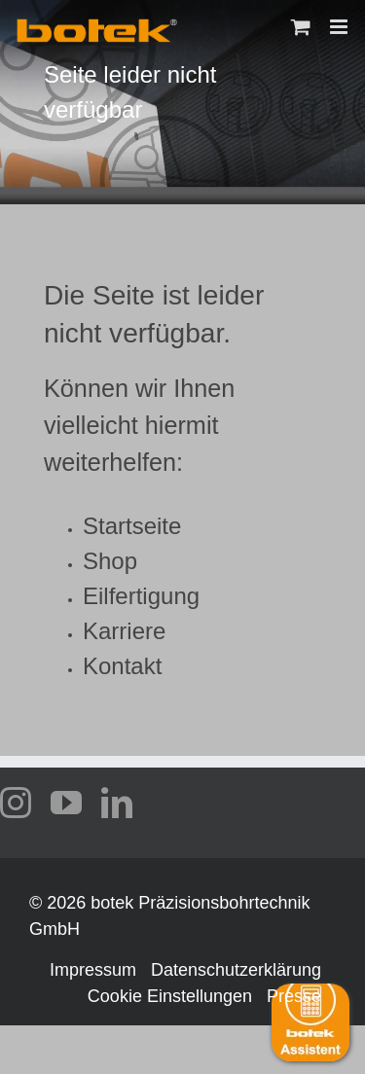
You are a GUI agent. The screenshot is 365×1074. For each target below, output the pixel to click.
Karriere (124, 631)
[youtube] (66, 802)
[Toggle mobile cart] (300, 27)
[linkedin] (116, 802)
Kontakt (122, 666)
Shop (110, 561)
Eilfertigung (141, 596)
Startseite (132, 526)
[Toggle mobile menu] (340, 27)
